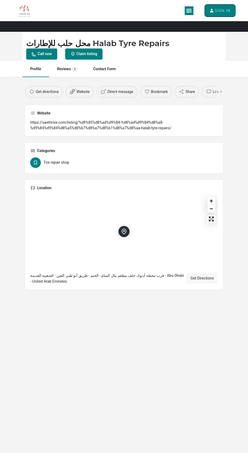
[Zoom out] (211, 210)
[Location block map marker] (124, 233)
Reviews (67, 69)
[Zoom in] (211, 202)
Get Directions (202, 280)
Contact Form (104, 69)
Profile (35, 69)
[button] (188, 10)
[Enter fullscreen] (211, 220)
